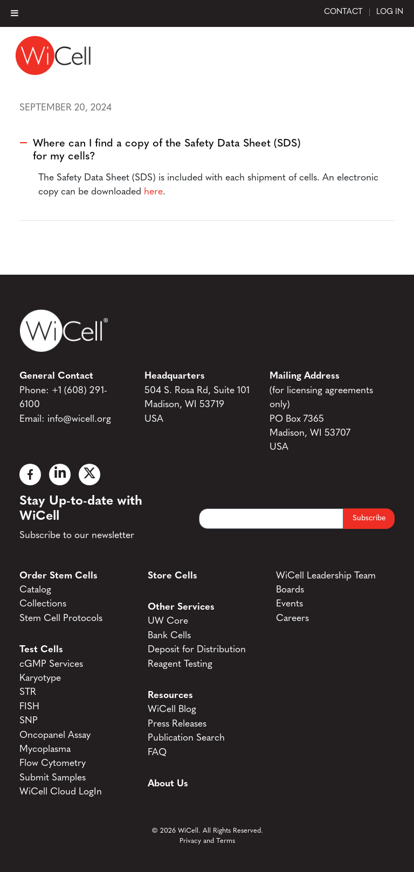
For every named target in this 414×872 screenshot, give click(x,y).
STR (27, 692)
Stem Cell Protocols (60, 618)
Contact (343, 12)
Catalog (35, 590)
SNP (28, 720)
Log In (389, 12)
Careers (292, 618)
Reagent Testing (180, 664)
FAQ (157, 752)
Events (289, 604)
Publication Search (186, 738)
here (153, 192)
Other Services (181, 607)
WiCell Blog (172, 709)
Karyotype (40, 678)
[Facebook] (30, 474)
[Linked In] (60, 474)
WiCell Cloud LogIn (60, 792)
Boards (290, 590)
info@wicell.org (79, 419)
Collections (42, 604)
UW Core (168, 621)
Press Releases (177, 724)
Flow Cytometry (52, 763)
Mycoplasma (45, 749)
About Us (168, 784)
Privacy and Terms (207, 841)
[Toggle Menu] (14, 13)
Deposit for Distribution (197, 649)
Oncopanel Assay (55, 735)
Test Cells (41, 649)
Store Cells (172, 576)
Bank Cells (169, 635)
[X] (89, 474)
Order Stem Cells (58, 576)
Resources (170, 695)
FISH (29, 706)
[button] (207, 150)
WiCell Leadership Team (326, 576)
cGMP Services (51, 664)
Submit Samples (52, 778)
